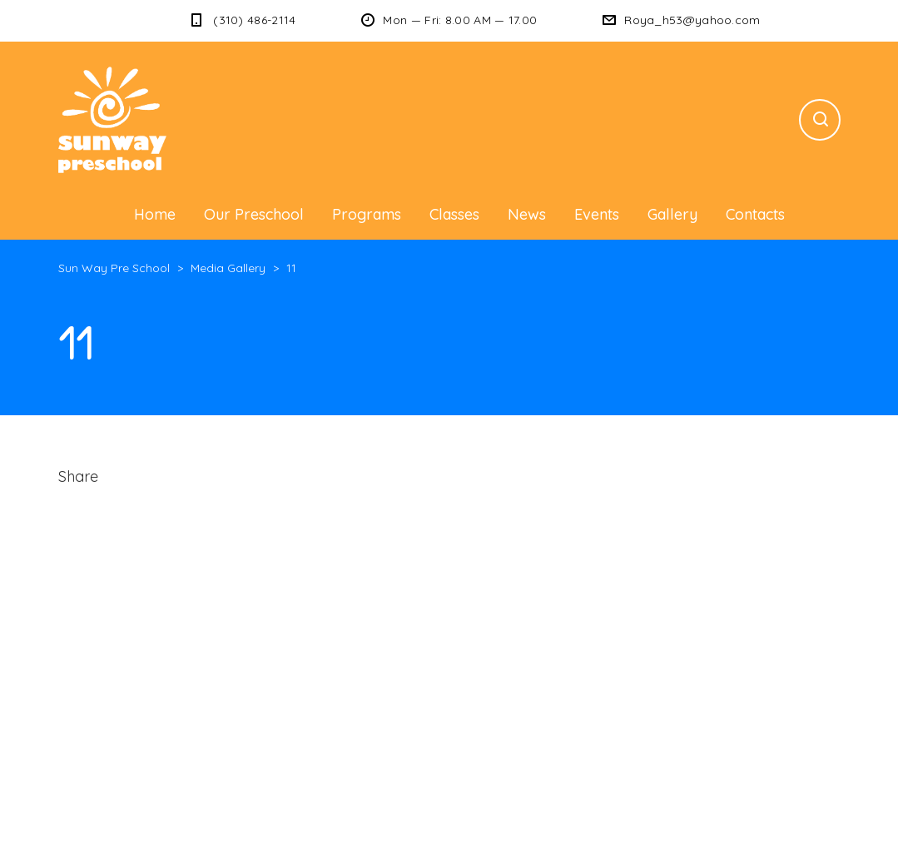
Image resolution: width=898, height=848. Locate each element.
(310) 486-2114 (254, 19)
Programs (366, 214)
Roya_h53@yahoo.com (692, 19)
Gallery (672, 214)
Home (155, 214)
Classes (454, 214)
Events (596, 214)
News (527, 214)
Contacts (755, 214)
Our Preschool (254, 214)
